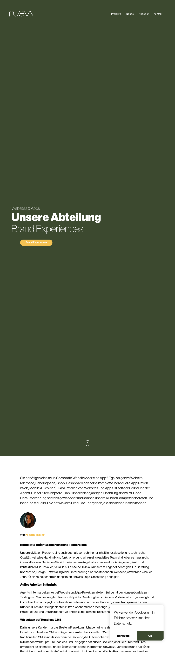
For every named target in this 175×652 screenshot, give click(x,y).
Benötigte (123, 642)
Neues (130, 14)
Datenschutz (123, 630)
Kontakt (158, 14)
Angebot (144, 14)
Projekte (116, 14)
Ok (150, 642)
